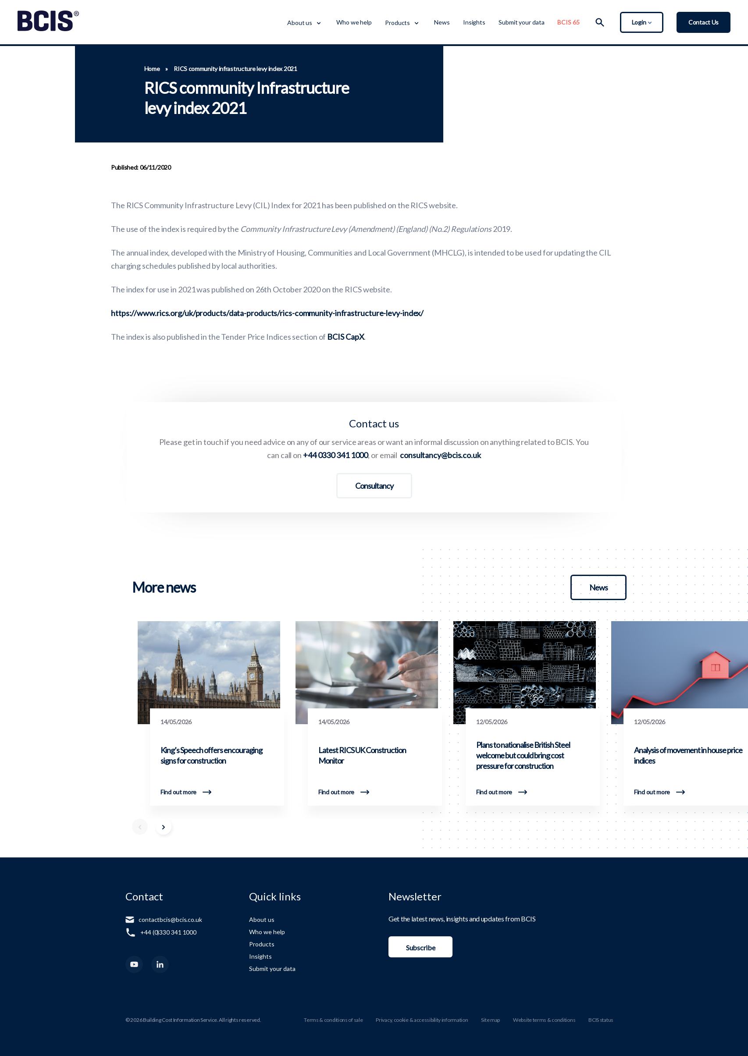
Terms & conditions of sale (333, 1020)
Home (152, 69)
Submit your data (521, 22)
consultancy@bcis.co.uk (440, 455)
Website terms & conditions (544, 1020)
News (442, 22)
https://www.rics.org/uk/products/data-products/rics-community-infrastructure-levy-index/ (267, 313)
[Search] (600, 22)
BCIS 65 (568, 22)
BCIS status (600, 1020)
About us (299, 22)
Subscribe (420, 947)
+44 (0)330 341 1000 (168, 932)
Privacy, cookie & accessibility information (422, 1020)
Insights (474, 22)
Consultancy (374, 486)
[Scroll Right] (163, 827)
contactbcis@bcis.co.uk (170, 919)
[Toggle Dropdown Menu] (318, 22)
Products (397, 22)
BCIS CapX (345, 336)
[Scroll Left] (140, 827)
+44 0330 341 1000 (335, 455)
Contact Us (703, 22)
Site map (490, 1020)
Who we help (354, 22)
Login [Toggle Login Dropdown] (642, 22)
